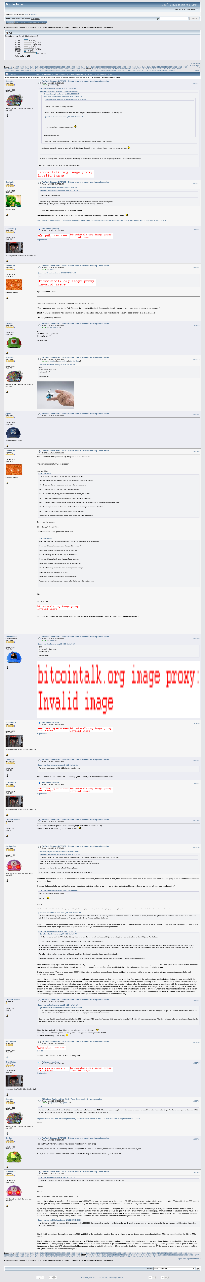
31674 (98, 71)
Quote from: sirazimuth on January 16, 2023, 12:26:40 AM (59, 91)
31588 (22, 67)
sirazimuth (53, 85)
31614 (154, 67)
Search (23, 22)
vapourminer (54, 327)
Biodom (9, 1138)
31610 (134, 67)
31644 (124, 69)
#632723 (196, 229)
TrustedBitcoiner (13, 819)
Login (30, 22)
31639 (99, 69)
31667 (62, 71)
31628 (42, 69)
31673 (93, 71)
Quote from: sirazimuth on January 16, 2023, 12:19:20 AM (62, 96)
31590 (32, 67)
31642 (114, 69)
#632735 (196, 1000)
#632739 (196, 1139)
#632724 (196, 267)
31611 (139, 67)
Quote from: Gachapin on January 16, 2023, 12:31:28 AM (57, 88)
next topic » (196, 1259)
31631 (57, 69)
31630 (52, 69)
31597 (67, 67)
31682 (139, 71)
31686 (159, 71)
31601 (88, 67)
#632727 (196, 415)
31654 (175, 69)
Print (197, 70)
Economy (21, 27)
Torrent (37, 19)
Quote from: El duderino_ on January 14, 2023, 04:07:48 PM (60, 854)
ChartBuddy (11, 228)
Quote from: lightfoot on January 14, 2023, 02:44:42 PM (58, 934)
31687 (164, 71)
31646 (135, 69)
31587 (17, 67)
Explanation (42, 240)
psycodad (65, 1103)
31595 (57, 67)
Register (36, 22)
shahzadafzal (11, 637)
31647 (140, 69)
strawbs (9, 323)
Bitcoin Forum (10, 27)
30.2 (32, 19)
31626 (32, 69)
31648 (145, 69)
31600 (83, 67)
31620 (185, 67)
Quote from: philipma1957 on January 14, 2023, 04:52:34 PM (58, 852)
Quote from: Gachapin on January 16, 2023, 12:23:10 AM (60, 94)
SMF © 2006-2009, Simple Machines (111, 1278)
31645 (129, 69)
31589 (27, 67)
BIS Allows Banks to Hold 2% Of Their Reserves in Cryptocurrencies (72, 1099)
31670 (78, 71)
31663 (42, 71)
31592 (42, 67)
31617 (169, 67)
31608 (123, 67)
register (33, 14)
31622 (11, 69)
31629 (47, 69)
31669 (72, 71)
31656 (6, 71)
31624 (22, 69)
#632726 (196, 359)
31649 (150, 69)
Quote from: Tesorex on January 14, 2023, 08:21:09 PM (56, 1177)
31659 (22, 71)
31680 (128, 71)
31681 (134, 71)
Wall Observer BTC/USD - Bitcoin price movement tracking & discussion (81, 27)
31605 (108, 67)
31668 (67, 71)
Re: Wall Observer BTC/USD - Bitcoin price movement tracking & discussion (75, 81)
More (43, 22)
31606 (113, 67)
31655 (180, 69)
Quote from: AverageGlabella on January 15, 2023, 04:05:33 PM (59, 1220)
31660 (27, 71)
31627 (37, 69)
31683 (144, 71)
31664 (47, 71)
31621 (6, 69)
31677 (113, 71)
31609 (129, 67)
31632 (62, 69)
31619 (180, 67)
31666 (57, 71)
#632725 (196, 325)
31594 (52, 67)
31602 (93, 67)
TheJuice (10, 759)
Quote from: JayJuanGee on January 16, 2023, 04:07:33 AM (58, 1005)
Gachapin (10, 182)
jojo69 (8, 414)
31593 (47, 67)
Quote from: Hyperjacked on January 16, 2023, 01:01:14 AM (58, 765)
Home (11, 22)
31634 (72, 69)
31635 (78, 69)
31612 (144, 67)
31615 (159, 67)
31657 (11, 71)
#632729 (196, 639)
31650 (155, 69)
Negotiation (11, 1041)
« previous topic (184, 1259)
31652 (165, 69)
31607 (118, 67)
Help (17, 22)
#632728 (196, 452)
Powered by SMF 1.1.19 (89, 1278)
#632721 (196, 83)
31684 (149, 71)
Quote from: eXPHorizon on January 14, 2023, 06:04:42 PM (57, 890)
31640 (104, 69)
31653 (170, 69)
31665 (52, 71)
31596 (62, 67)
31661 (32, 71)
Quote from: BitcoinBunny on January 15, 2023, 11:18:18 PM (65, 99)
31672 (88, 71)
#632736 (196, 1042)
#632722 (196, 183)
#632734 (196, 847)
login (26, 14)
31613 (149, 67)
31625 (27, 69)
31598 (73, 67)
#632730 (196, 723)
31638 (94, 69)
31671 (83, 71)
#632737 (196, 1063)
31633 (67, 69)
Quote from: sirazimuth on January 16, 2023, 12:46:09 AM (57, 188)
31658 (17, 71)
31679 (123, 71)
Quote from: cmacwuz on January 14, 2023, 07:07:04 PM (57, 931)
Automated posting (50, 228)
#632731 (196, 760)
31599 (78, 67)
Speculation (42, 27)
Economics (31, 27)
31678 (118, 71)
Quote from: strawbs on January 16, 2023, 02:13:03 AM (56, 364)
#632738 (196, 1101)
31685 (154, 71)
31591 (37, 67)
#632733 (196, 821)
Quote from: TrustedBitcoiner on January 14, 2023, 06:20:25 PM (59, 913)
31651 (160, 69)
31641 (109, 69)
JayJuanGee (74, 361)
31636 (83, 69)
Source (40, 1051)
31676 (108, 71)
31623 (17, 69)
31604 (103, 67)
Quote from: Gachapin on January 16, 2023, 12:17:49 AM (64, 117)
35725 (171, 71)
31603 (98, 67)
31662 (37, 71)
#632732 (196, 783)
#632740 (196, 1173)
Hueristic (10, 81)
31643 (119, 69)
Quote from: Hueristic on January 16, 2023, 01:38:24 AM (57, 273)
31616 (164, 67)
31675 (103, 71)
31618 (174, 67)
